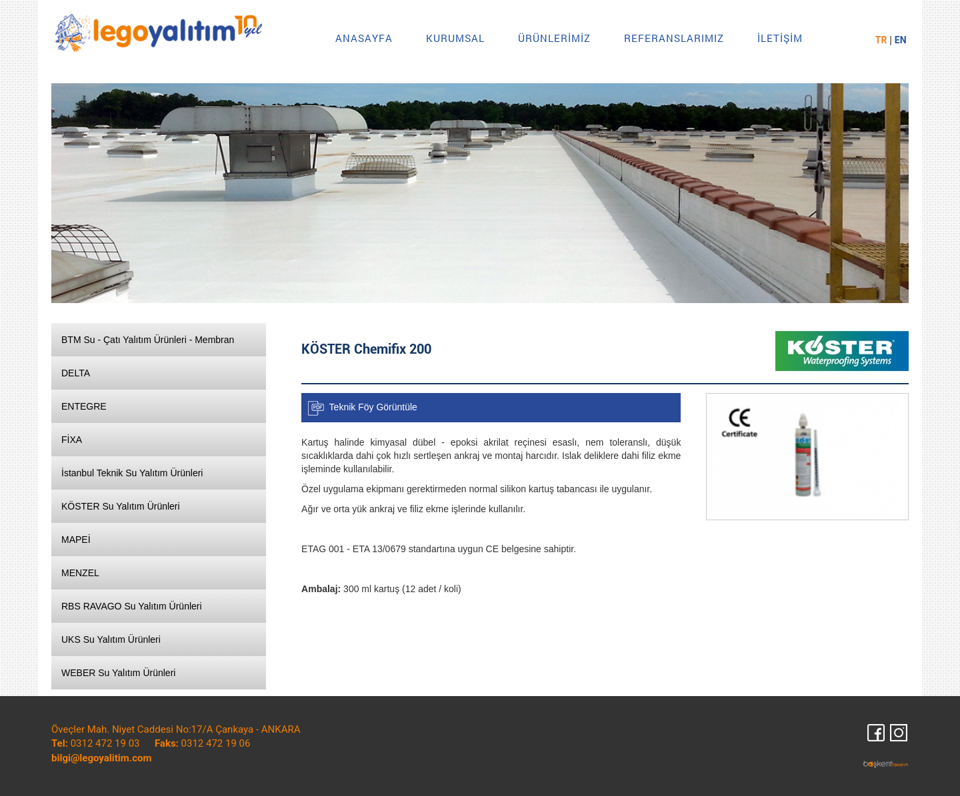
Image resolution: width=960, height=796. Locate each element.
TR (881, 40)
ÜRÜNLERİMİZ (554, 38)
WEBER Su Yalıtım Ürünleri (118, 672)
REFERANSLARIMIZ (674, 38)
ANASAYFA (364, 38)
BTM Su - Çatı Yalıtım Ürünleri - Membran (147, 339)
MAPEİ (76, 539)
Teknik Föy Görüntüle (373, 406)
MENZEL (80, 573)
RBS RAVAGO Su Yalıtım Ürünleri (131, 606)
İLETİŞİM (780, 38)
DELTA (75, 373)
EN (901, 40)
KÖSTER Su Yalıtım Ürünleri (120, 506)
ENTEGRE (84, 406)
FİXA (71, 439)
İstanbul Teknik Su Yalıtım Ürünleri (132, 473)
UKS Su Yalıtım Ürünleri (111, 639)
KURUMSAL (455, 38)
